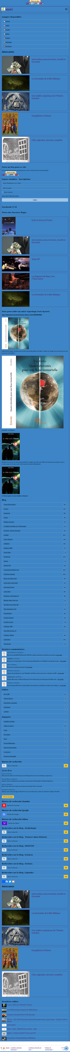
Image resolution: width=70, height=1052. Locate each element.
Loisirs (35, 730)
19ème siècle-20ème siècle (35, 583)
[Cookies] (4, 1048)
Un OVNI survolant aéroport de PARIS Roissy (22, 1010)
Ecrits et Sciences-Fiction (42, 220)
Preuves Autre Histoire (35, 504)
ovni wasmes (11, 1025)
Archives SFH (35, 565)
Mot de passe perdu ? (14, 196)
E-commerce (35, 752)
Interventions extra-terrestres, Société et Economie (49, 60)
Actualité (35, 535)
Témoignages (35, 644)
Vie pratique (35, 734)
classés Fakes (35, 552)
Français (7, 21)
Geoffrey (10, 658)
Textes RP (36, 259)
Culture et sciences (35, 726)
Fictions (35, 517)
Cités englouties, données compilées (47, 140)
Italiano (6, 34)
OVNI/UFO (35, 544)
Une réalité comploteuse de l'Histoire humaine (47, 97)
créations (35, 711)
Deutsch (7, 38)
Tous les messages (8, 797)
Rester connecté (8, 192)
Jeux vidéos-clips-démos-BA (35, 605)
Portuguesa (8, 46)
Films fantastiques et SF (35, 609)
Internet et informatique (35, 748)
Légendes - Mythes (35, 635)
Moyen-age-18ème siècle (35, 578)
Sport (35, 739)
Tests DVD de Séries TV (35, 631)
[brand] (3, 9)
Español (7, 29)
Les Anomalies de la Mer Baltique (46, 79)
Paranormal (35, 513)
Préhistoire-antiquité (35, 574)
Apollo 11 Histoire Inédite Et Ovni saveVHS (21, 1033)
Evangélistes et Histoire (41, 116)
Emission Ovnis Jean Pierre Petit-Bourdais (21, 1015)
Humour (35, 561)
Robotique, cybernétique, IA (35, 596)
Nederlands (8, 42)
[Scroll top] (66, 1048)
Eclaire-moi (11, 676)
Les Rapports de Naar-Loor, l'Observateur (43, 277)
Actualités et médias (35, 721)
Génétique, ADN (35, 626)
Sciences (35, 509)
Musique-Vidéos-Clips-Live (35, 600)
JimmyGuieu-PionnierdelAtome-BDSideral (21, 1038)
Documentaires (35, 613)
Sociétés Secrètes (35, 622)
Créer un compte (5, 196)
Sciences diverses (35, 698)
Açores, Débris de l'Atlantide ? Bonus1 (19, 1005)
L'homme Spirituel (35, 618)
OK (66, 766)
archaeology (35, 639)
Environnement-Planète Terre (35, 570)
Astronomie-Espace (35, 587)
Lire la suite (59, 655)
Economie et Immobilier (35, 756)
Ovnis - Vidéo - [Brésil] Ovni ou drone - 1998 (21, 1029)
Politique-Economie (35, 522)
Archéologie (35, 557)
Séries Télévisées (35, 539)
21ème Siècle (35, 592)
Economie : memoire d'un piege (35, 531)
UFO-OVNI (35, 694)
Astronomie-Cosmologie (35, 703)
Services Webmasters (35, 743)
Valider (35, 200)
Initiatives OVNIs (35, 548)
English (6, 25)
